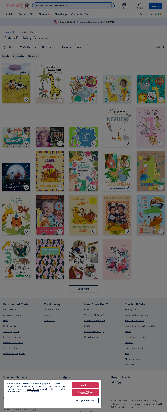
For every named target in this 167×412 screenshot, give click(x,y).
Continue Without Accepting (85, 393)
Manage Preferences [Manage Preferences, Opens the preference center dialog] (85, 400)
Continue (85, 385)
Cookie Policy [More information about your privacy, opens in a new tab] (33, 392)
